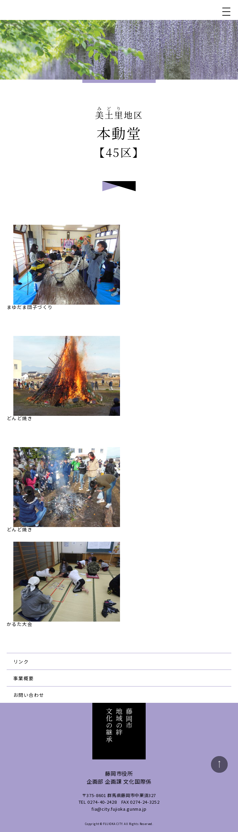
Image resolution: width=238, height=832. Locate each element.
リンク (21, 661)
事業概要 (23, 678)
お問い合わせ (28, 695)
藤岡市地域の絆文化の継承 (40, 10)
